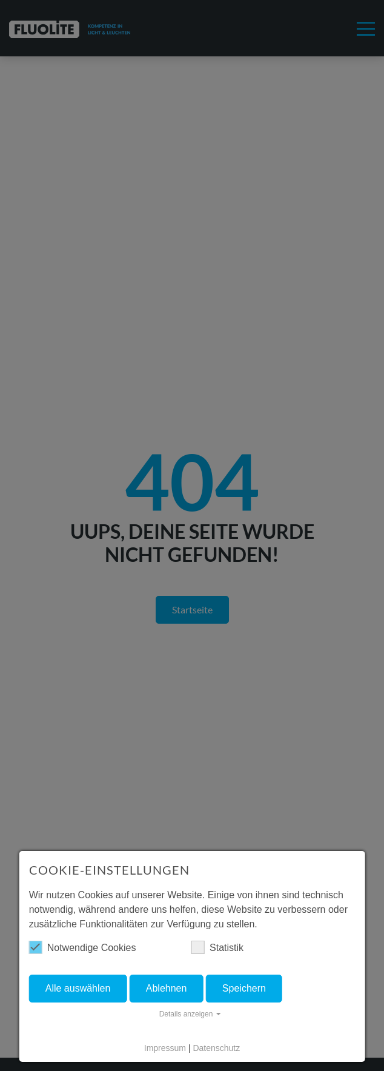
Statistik (217, 947)
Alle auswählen (78, 988)
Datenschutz (216, 1048)
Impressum (165, 1048)
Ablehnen (166, 988)
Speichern (244, 988)
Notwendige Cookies (82, 947)
